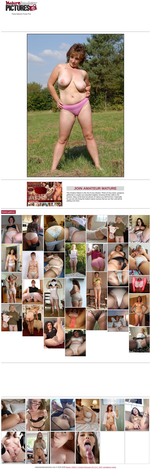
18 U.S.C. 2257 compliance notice (103, 467)
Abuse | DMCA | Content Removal (78, 467)
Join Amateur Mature (95, 188)
